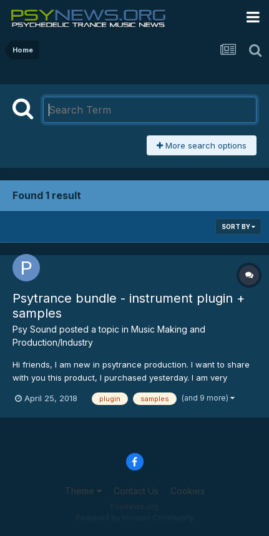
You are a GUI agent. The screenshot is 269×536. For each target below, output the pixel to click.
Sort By (238, 226)
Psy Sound (34, 329)
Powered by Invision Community (135, 517)
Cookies (187, 490)
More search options (202, 145)
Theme (83, 490)
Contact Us (136, 490)
